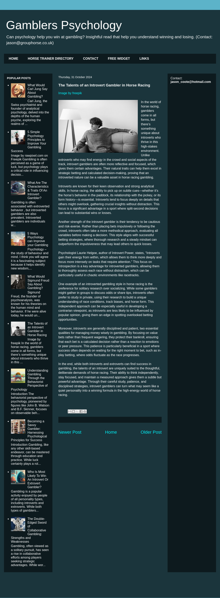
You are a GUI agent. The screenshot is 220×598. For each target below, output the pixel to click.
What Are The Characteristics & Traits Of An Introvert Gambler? (37, 190)
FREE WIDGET (119, 58)
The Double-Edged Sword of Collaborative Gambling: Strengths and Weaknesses (28, 530)
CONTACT (90, 58)
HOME (13, 58)
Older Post (151, 432)
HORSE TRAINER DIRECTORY (50, 58)
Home (111, 432)
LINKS (144, 58)
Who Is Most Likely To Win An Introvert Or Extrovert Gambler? (37, 479)
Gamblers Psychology (64, 25)
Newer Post (69, 432)
